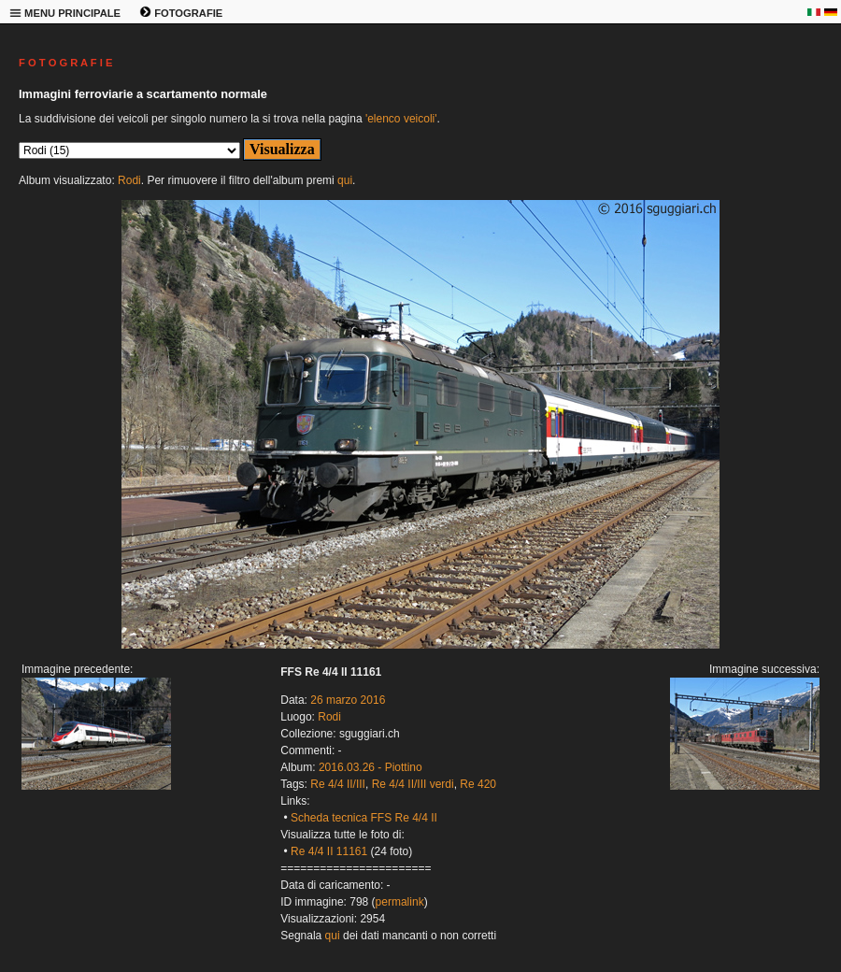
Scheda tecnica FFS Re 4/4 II (364, 817)
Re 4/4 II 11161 (329, 851)
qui (344, 180)
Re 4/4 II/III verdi (413, 784)
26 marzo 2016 (347, 700)
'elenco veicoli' (401, 118)
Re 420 (478, 784)
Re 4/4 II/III (337, 784)
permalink (400, 901)
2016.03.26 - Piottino (370, 767)
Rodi (129, 180)
